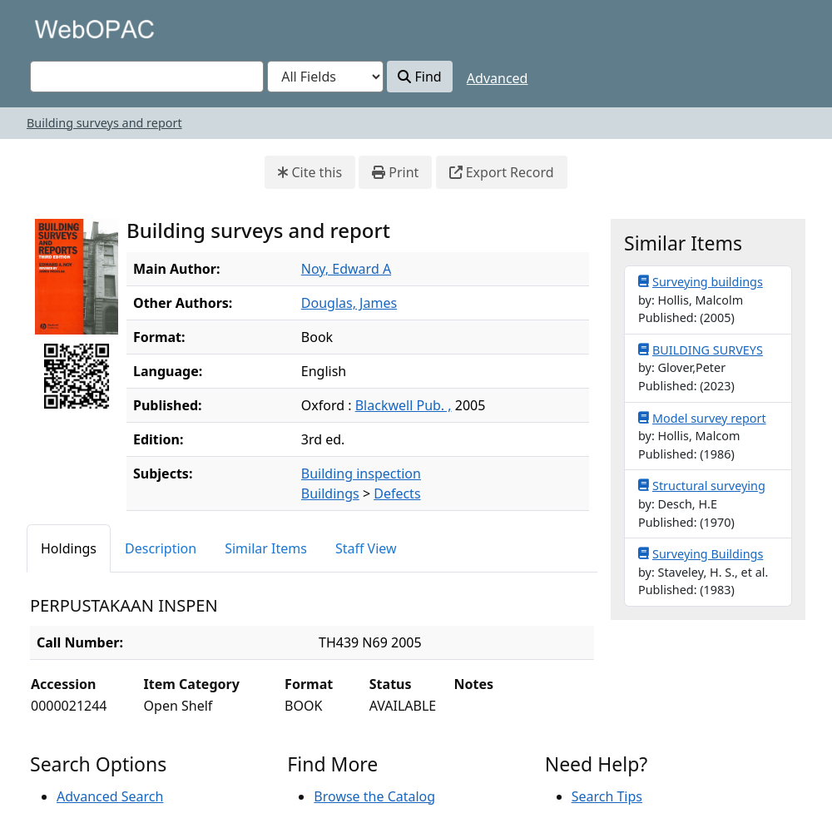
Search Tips (607, 796)
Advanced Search (110, 796)
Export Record (501, 172)
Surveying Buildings (700, 553)
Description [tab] (160, 548)
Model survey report (702, 417)
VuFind (59, 29)
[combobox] (147, 76)
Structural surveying (701, 485)
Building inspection (361, 473)
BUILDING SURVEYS (700, 349)
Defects (397, 493)
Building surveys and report (104, 123)
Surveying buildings (700, 281)
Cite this (310, 172)
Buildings (330, 493)
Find (419, 77)
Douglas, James (349, 303)
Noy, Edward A (346, 269)
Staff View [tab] (366, 548)
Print (395, 172)
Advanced (497, 78)
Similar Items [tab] (266, 548)
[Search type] (325, 76)
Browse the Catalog (374, 796)
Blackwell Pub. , (403, 405)
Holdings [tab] (69, 548)
